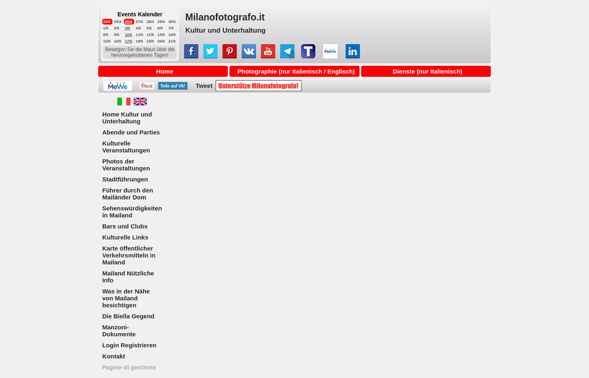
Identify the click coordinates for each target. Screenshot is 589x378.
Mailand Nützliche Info (128, 277)
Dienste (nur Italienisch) (427, 71)
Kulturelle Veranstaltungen (126, 147)
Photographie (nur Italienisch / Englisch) (296, 71)
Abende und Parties (131, 132)
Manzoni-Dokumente (119, 331)
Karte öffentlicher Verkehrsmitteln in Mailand (128, 255)
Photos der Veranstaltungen (126, 165)
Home (164, 71)
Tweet (204, 85)
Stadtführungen (125, 179)
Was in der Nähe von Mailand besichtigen (126, 298)
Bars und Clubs (125, 226)
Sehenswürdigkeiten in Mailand (132, 212)
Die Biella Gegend (128, 316)
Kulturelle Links (125, 237)
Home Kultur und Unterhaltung (127, 118)
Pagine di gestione (129, 367)
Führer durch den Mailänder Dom (127, 194)
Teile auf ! (172, 86)
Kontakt (113, 356)
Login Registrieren (129, 345)
